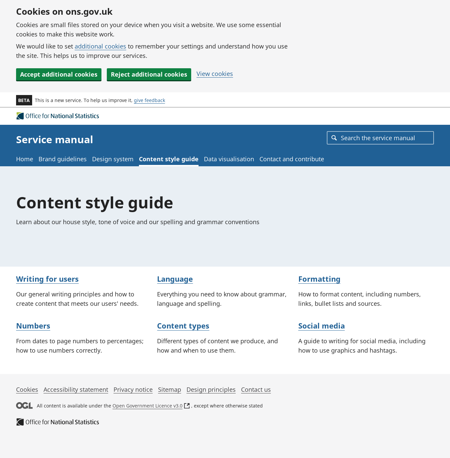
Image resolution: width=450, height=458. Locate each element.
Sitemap (169, 389)
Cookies (27, 389)
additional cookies (100, 46)
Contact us (256, 389)
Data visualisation (229, 159)
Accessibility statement (76, 389)
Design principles (211, 389)
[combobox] (380, 138)
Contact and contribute (291, 159)
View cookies (215, 74)
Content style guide (169, 159)
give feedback (149, 100)
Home (24, 159)
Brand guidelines (63, 159)
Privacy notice (133, 389)
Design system (113, 159)
